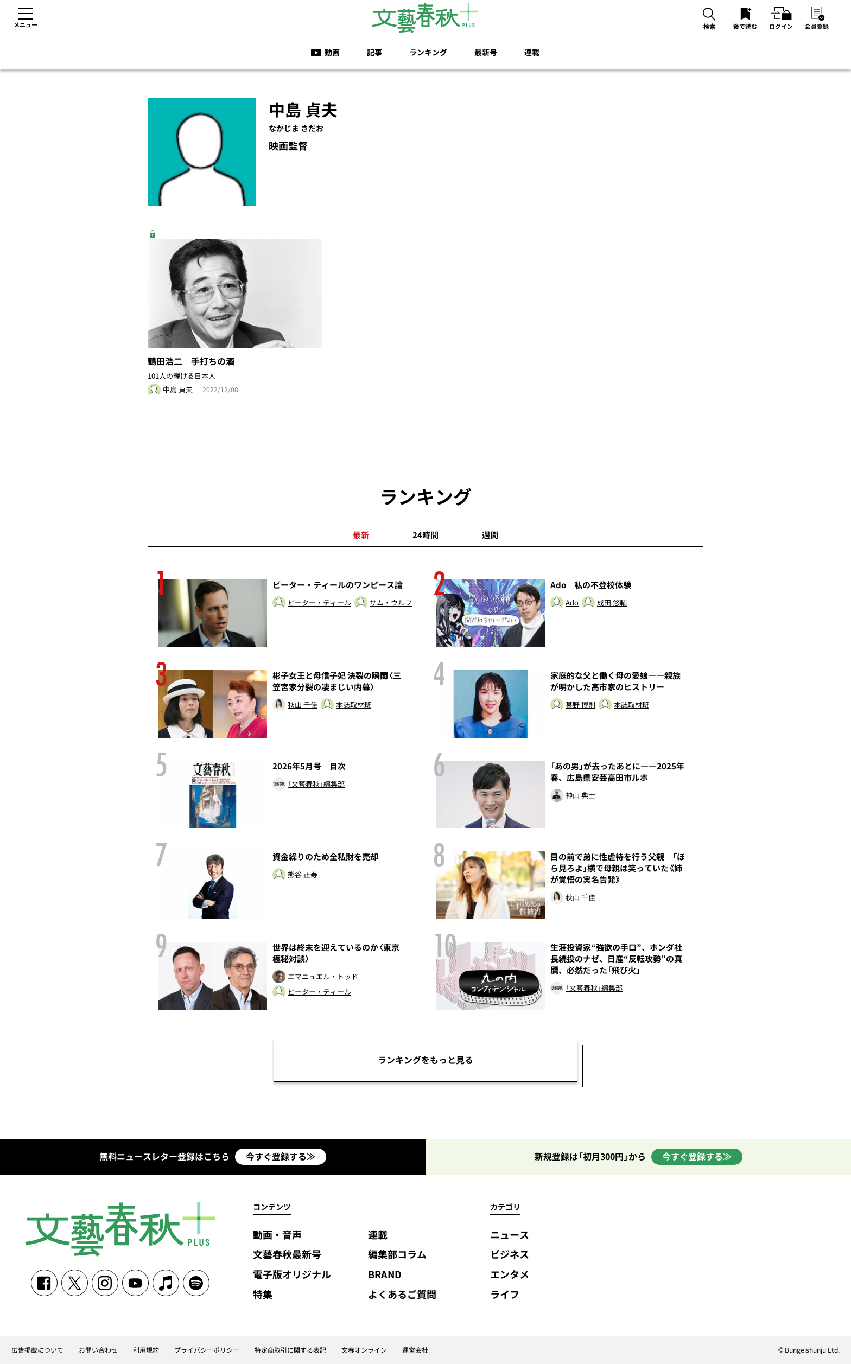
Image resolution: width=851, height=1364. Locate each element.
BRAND (385, 1274)
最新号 (485, 52)
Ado (572, 603)
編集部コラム (397, 1254)
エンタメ (509, 1274)
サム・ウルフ (391, 603)
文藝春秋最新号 (287, 1254)
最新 (361, 535)
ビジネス (509, 1254)
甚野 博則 (580, 705)
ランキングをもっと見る (425, 1059)
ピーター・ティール (319, 603)
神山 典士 (580, 796)
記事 (374, 52)
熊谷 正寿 (302, 875)
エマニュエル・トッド (323, 977)
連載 (531, 52)
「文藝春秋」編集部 (316, 784)
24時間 (425, 535)
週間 (490, 535)
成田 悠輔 (612, 603)
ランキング (428, 52)
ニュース (509, 1235)
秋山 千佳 (302, 705)
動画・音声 (277, 1235)
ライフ (504, 1295)
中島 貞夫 (178, 390)
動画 (332, 52)
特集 (262, 1295)
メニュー (25, 24)
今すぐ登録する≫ (280, 1156)
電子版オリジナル (292, 1274)
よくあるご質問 (402, 1295)
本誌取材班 (353, 705)
